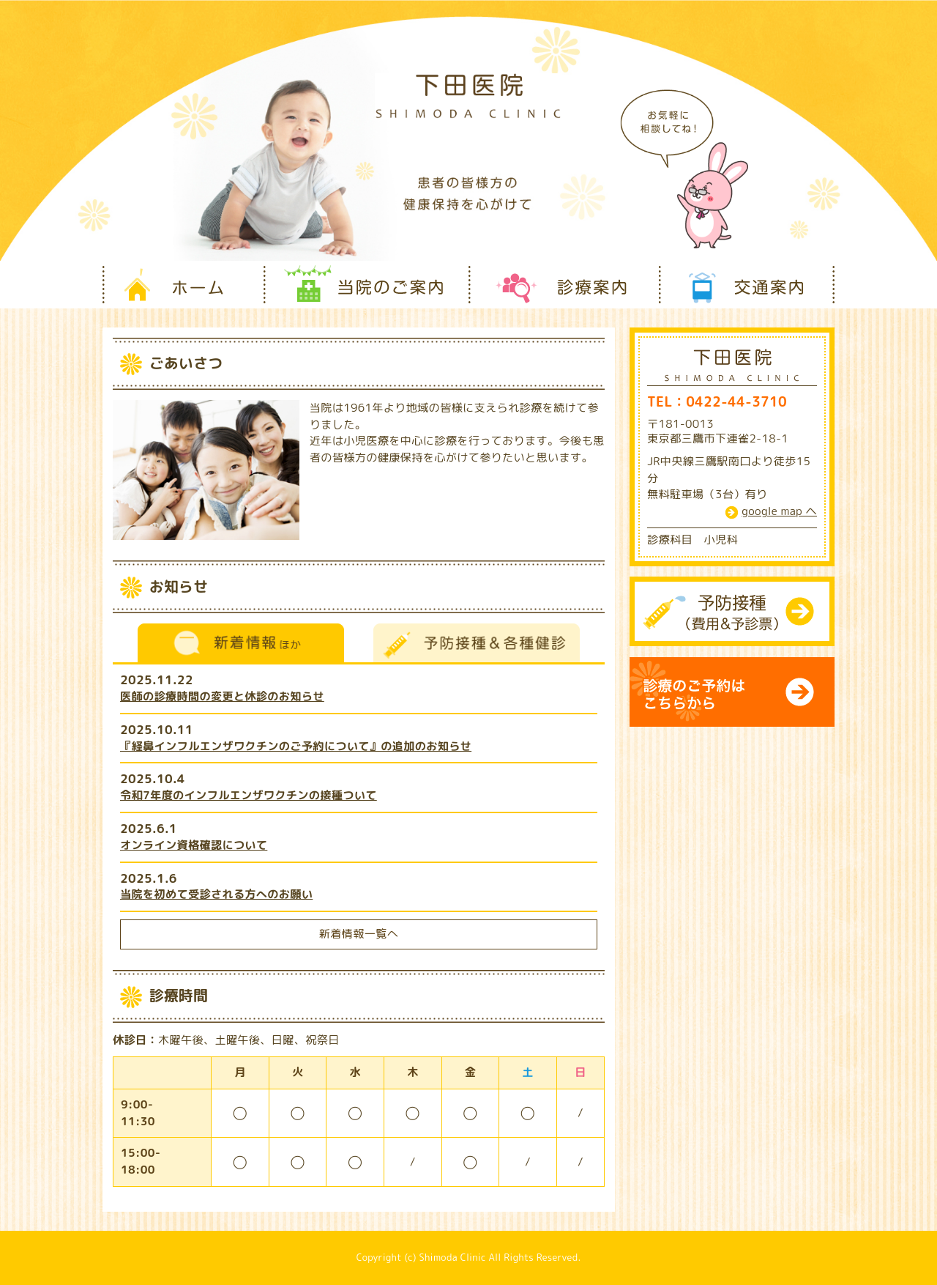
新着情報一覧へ (358, 933)
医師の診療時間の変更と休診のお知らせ (222, 696)
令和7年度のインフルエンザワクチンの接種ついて (248, 795)
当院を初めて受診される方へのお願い (216, 894)
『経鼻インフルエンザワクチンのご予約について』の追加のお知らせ (295, 746)
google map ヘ (779, 511)
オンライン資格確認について (193, 845)
